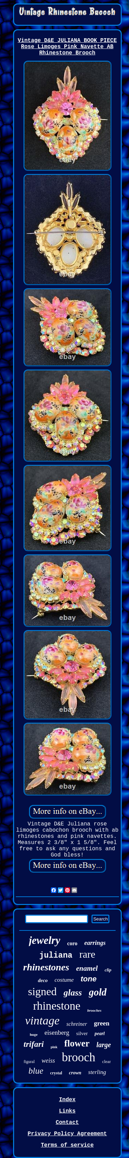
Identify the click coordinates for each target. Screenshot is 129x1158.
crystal (56, 1073)
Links (67, 1111)
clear (106, 1061)
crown (75, 1072)
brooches (94, 1010)
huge (34, 1034)
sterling (97, 1072)
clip (108, 969)
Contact (67, 1122)
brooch (78, 1057)
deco (42, 980)
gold (98, 992)
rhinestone (56, 1006)
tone (88, 979)
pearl (100, 1033)
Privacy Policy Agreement (67, 1134)
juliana (56, 955)
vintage (42, 1020)
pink (54, 1047)
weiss (48, 1060)
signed (42, 991)
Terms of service (67, 1145)
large (103, 1045)
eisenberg (56, 1032)
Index (67, 1100)
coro (72, 943)
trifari (34, 1044)
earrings (95, 942)
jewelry (44, 940)
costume (64, 980)
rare (87, 954)
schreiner (76, 1024)
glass (73, 993)
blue (36, 1070)
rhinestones (46, 967)
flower (76, 1043)
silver (82, 1033)
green (101, 1023)
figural (29, 1061)
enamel (87, 968)
